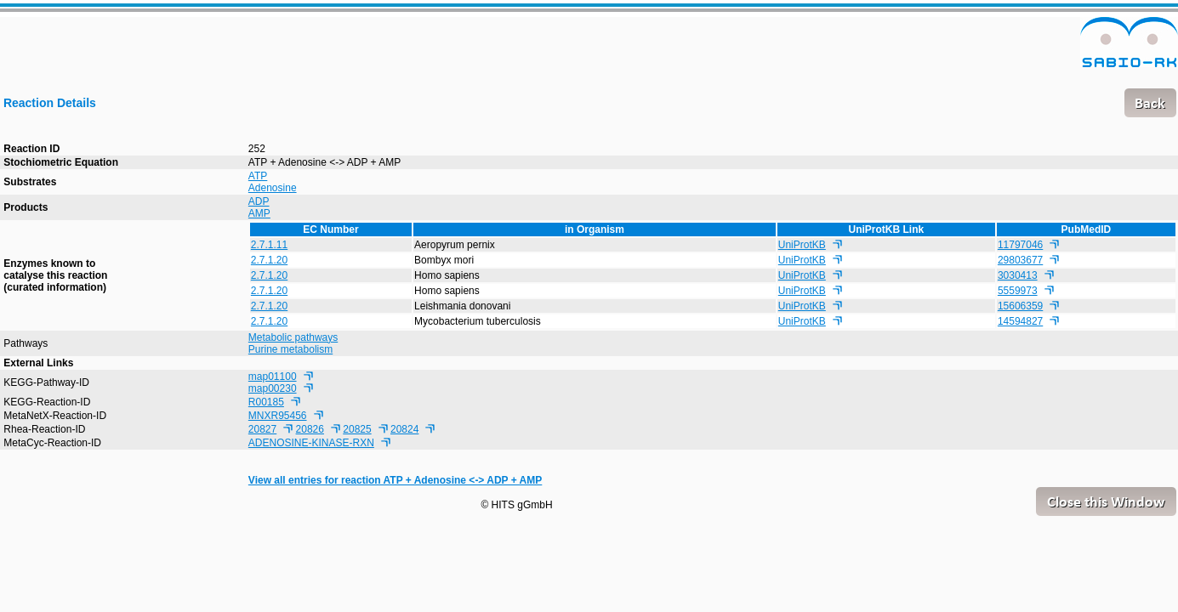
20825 (357, 429)
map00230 (272, 388)
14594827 (1020, 321)
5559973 (1018, 291)
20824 (404, 429)
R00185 (266, 402)
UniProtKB (802, 245)
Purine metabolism (290, 349)
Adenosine (272, 188)
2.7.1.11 (269, 245)
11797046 (1020, 245)
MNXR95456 (277, 416)
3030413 (1018, 275)
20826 (310, 429)
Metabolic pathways (293, 337)
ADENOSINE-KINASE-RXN (311, 443)
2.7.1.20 (269, 260)
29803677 (1020, 260)
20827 (262, 429)
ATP (257, 176)
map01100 (272, 376)
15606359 (1020, 306)
